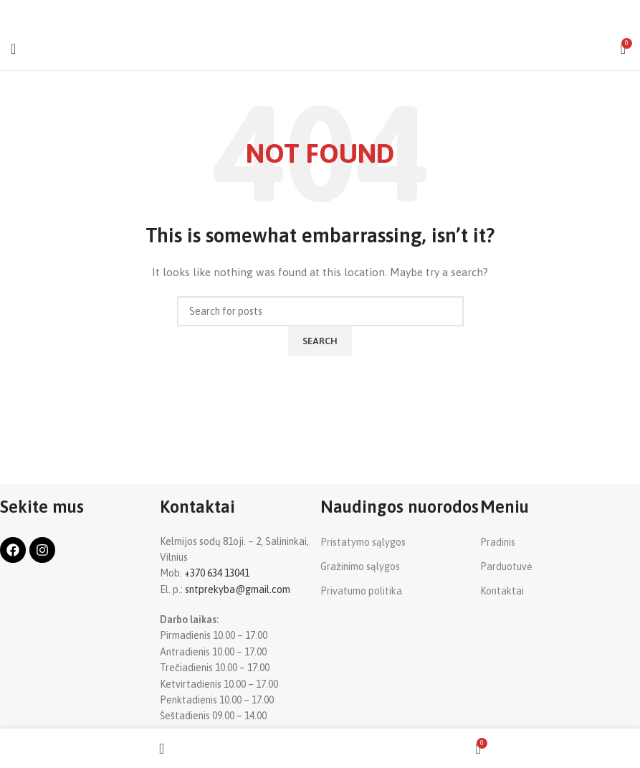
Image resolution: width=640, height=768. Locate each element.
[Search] (320, 311)
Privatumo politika (361, 591)
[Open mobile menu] (13, 48)
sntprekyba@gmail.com (237, 589)
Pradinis (497, 542)
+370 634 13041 (216, 573)
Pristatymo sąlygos (363, 542)
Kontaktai (502, 591)
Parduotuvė (506, 566)
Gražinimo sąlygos (360, 566)
